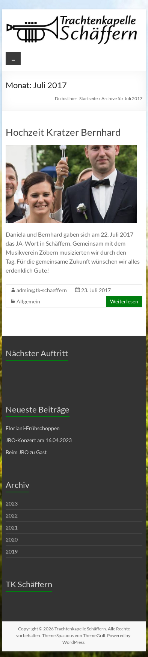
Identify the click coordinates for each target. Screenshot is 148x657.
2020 (12, 539)
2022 (12, 515)
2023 (12, 503)
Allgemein (28, 301)
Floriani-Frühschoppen (33, 428)
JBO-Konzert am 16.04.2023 (39, 440)
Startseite (88, 98)
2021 (12, 527)
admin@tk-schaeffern (42, 290)
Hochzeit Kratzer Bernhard (63, 132)
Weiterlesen (124, 301)
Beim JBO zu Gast (26, 452)
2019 (12, 551)
